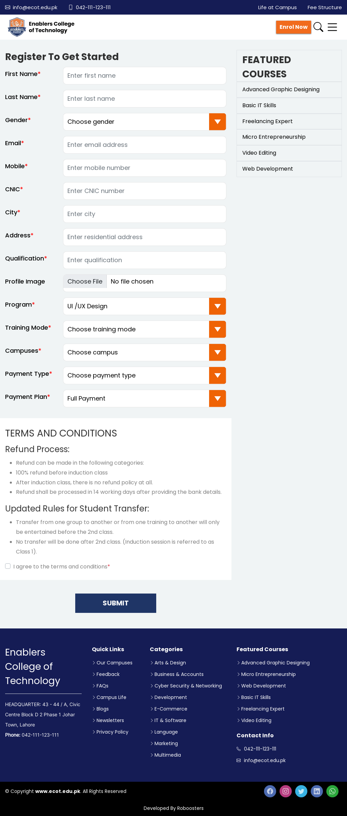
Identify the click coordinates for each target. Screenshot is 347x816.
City (11, 215)
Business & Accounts (179, 674)
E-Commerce (171, 708)
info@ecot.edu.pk (31, 7)
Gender (16, 123)
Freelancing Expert (263, 708)
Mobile (15, 169)
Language (166, 732)
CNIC (12, 192)
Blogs (103, 708)
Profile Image (25, 284)
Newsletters (110, 720)
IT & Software (170, 720)
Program (18, 308)
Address (17, 238)
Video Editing (256, 720)
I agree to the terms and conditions (61, 570)
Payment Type (27, 377)
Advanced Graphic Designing (275, 662)
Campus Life (111, 697)
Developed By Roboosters (174, 808)
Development (171, 697)
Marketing (166, 743)
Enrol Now (294, 27)
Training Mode (26, 331)
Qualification (24, 261)
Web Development (263, 685)
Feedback (108, 674)
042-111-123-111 (89, 7)
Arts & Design (170, 662)
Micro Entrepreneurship (268, 674)
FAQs (102, 685)
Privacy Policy (112, 732)
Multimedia (168, 755)
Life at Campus (277, 7)
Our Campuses (114, 662)
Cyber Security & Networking (188, 685)
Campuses (21, 354)
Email (13, 146)
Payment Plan (26, 400)
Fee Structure (325, 7)
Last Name (21, 100)
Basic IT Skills (256, 697)
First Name (21, 77)
